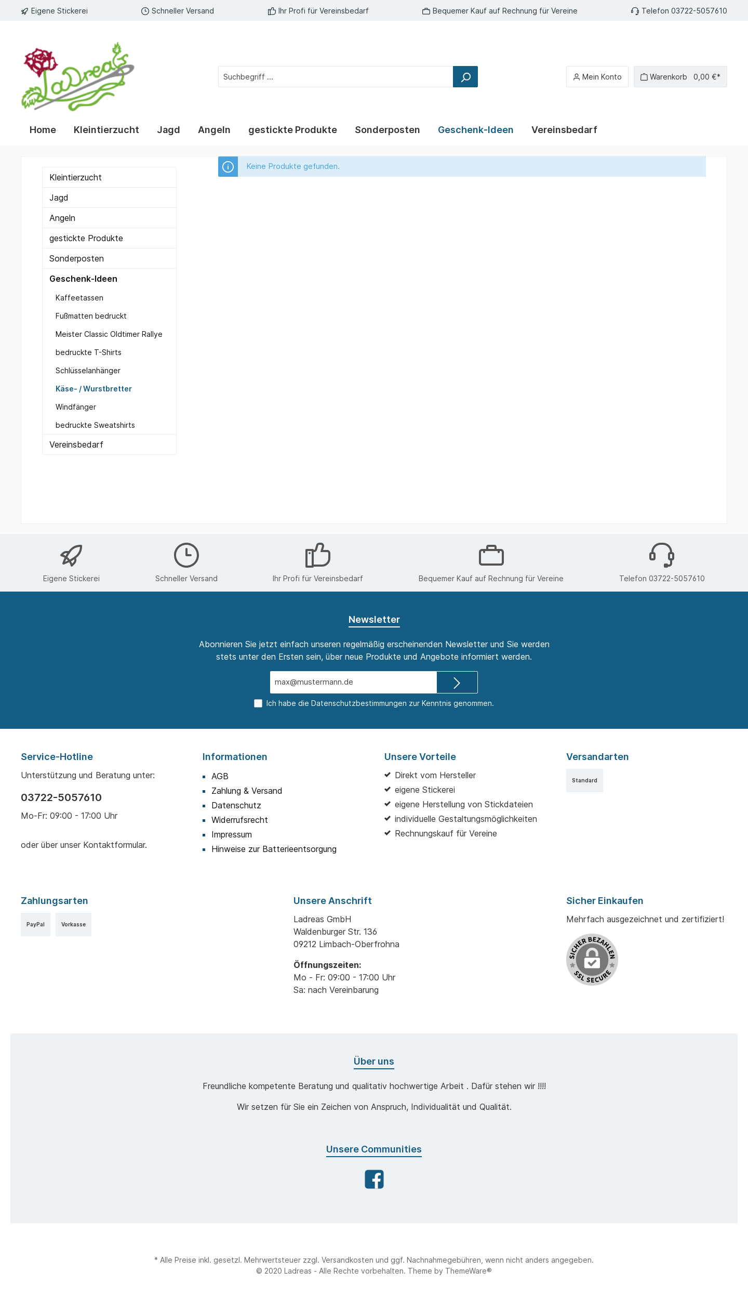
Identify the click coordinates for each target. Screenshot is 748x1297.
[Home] (43, 130)
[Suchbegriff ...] (335, 76)
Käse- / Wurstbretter (94, 388)
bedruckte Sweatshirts (95, 425)
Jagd (59, 197)
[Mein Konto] (597, 76)
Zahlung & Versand (247, 790)
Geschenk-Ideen (83, 278)
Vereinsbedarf (76, 444)
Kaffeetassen (79, 297)
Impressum (231, 834)
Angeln (62, 218)
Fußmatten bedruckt (91, 315)
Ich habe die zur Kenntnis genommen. (380, 703)
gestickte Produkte (86, 238)
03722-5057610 (61, 797)
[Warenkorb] (680, 76)
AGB (220, 776)
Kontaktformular (114, 845)
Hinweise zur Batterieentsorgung (274, 849)
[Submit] (457, 682)
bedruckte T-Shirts (89, 352)
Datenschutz (236, 805)
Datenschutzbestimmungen (359, 703)
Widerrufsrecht (239, 820)
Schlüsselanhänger (88, 370)
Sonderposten (76, 258)
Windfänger (76, 406)
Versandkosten (347, 1259)
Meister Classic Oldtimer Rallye (109, 334)
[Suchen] (465, 76)
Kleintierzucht (75, 177)
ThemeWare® (468, 1270)
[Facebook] (374, 1179)
